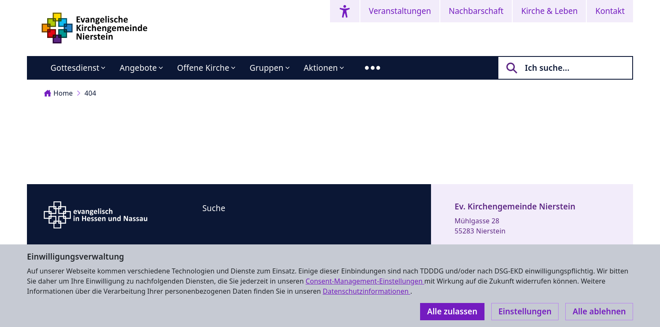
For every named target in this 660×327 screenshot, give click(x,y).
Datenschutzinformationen (366, 291)
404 (90, 93)
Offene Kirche (203, 67)
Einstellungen (524, 311)
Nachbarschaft (476, 10)
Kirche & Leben (549, 10)
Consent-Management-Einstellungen (365, 281)
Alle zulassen (452, 311)
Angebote (138, 67)
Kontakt (610, 10)
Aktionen (321, 67)
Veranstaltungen (400, 10)
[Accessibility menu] (344, 11)
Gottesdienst (75, 67)
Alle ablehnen (599, 311)
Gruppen (267, 67)
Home (58, 93)
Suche (214, 208)
